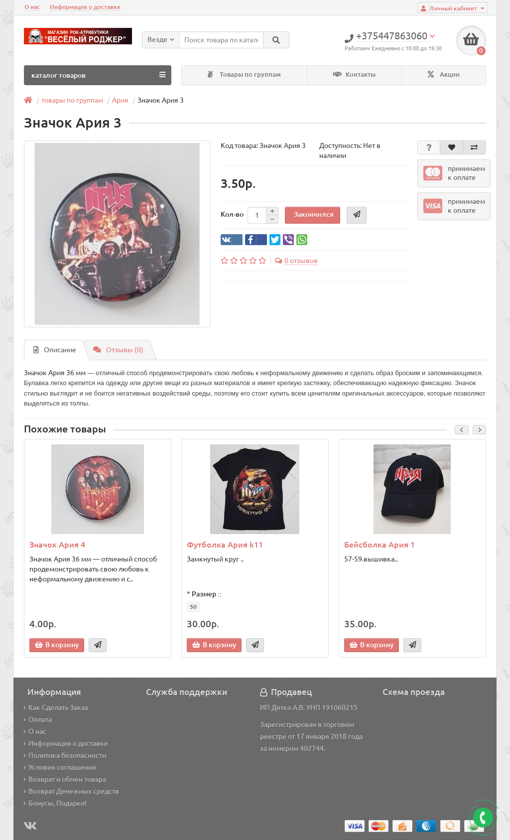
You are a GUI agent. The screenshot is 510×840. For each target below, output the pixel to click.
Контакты (354, 74)
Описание (54, 350)
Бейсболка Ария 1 (379, 544)
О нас (32, 6)
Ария (120, 100)
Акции (444, 74)
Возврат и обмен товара (64, 779)
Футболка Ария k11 (225, 544)
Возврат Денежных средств (71, 791)
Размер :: (207, 594)
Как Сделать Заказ (55, 707)
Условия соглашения (59, 767)
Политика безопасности (64, 755)
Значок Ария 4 (57, 544)
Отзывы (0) (118, 350)
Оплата (37, 719)
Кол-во (232, 214)
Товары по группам (244, 74)
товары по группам (72, 100)
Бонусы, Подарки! (55, 803)
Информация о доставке (85, 6)
